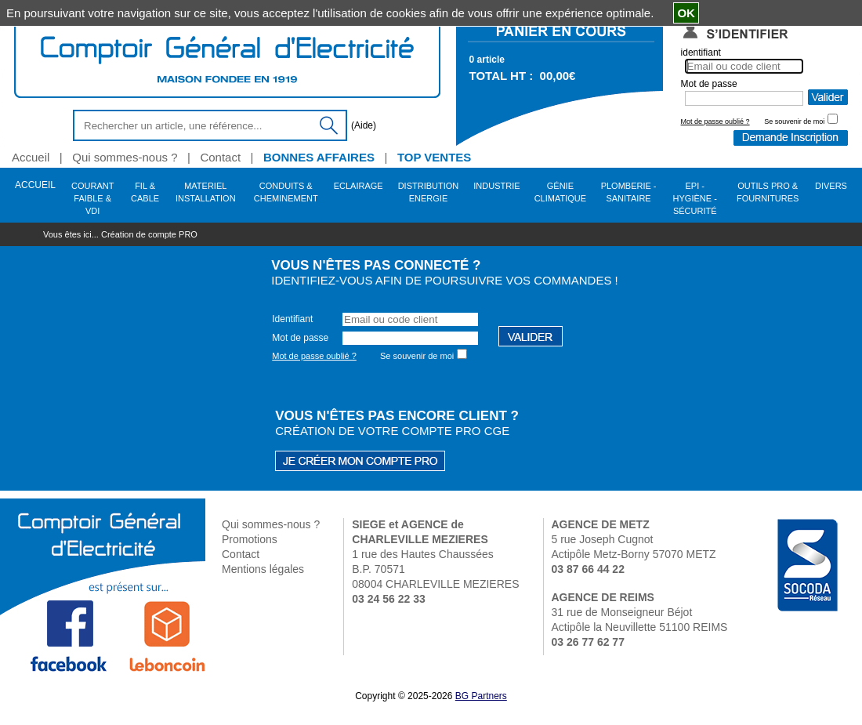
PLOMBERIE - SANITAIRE (629, 192)
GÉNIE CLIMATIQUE (560, 192)
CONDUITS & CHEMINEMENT (286, 192)
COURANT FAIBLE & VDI (92, 194)
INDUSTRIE (496, 185)
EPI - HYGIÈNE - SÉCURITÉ (695, 194)
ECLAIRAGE (358, 185)
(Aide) (363, 125)
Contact (240, 554)
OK (686, 13)
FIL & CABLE (145, 192)
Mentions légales (263, 569)
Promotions (249, 539)
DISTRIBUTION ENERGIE (428, 192)
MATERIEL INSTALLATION (206, 192)
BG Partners (481, 696)
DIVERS (831, 185)
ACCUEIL (35, 184)
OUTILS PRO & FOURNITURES (768, 192)
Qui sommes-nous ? (271, 524)
